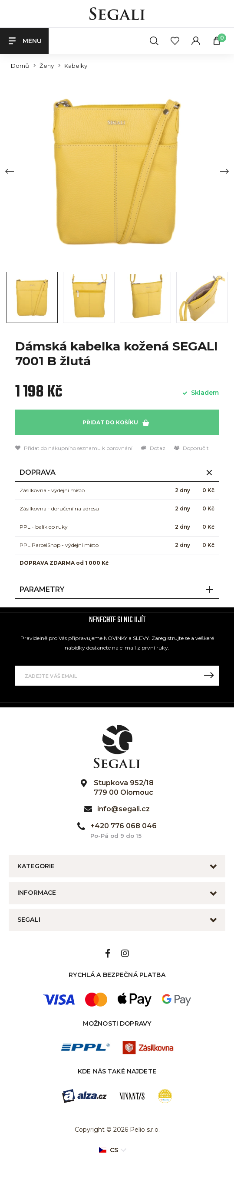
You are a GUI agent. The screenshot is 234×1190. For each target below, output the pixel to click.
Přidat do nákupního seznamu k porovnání (73, 448)
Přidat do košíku (115, 422)
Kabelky (75, 66)
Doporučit (191, 448)
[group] (117, 171)
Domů (20, 66)
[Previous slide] (9, 171)
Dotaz (153, 448)
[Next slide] (224, 171)
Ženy (47, 66)
